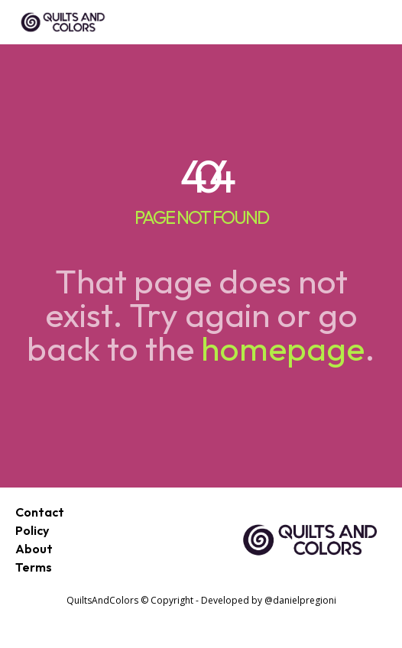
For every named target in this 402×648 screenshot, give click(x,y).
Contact (39, 512)
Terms (33, 567)
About (34, 548)
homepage (283, 348)
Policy (32, 530)
